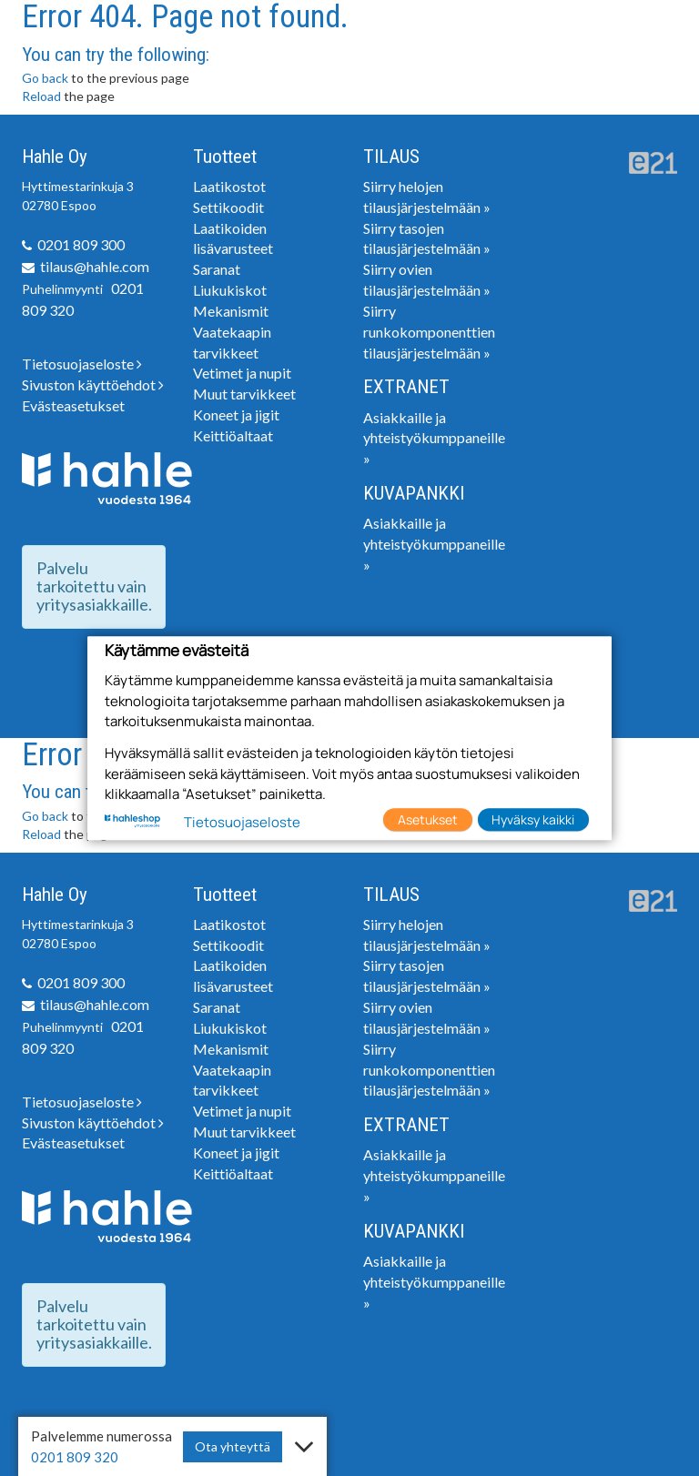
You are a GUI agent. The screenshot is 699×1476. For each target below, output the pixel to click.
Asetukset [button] (428, 819)
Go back (45, 78)
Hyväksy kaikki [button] (532, 819)
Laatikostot (229, 186)
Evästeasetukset (73, 405)
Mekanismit (230, 310)
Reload (41, 96)
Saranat (216, 269)
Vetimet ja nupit (242, 372)
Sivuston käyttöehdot (93, 384)
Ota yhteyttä (232, 1446)
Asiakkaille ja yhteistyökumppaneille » (434, 438)
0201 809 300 (81, 244)
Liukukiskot (230, 289)
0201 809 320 (74, 1457)
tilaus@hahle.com (94, 266)
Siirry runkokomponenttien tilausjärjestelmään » (429, 331)
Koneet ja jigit (236, 414)
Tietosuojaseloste (82, 363)
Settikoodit (228, 207)
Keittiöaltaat (233, 435)
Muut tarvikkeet (244, 393)
